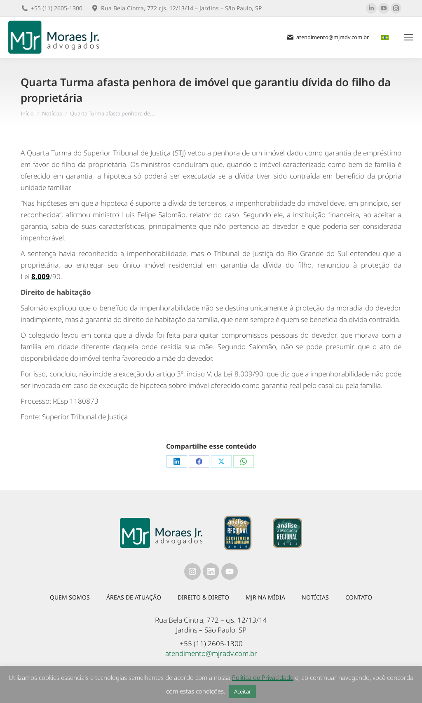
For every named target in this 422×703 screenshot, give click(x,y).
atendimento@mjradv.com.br (211, 653)
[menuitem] (386, 37)
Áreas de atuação (133, 597)
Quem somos (70, 597)
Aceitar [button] (242, 691)
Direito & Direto (203, 597)
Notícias (315, 597)
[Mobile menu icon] (408, 37)
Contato (358, 597)
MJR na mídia (265, 597)
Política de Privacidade (262, 677)
